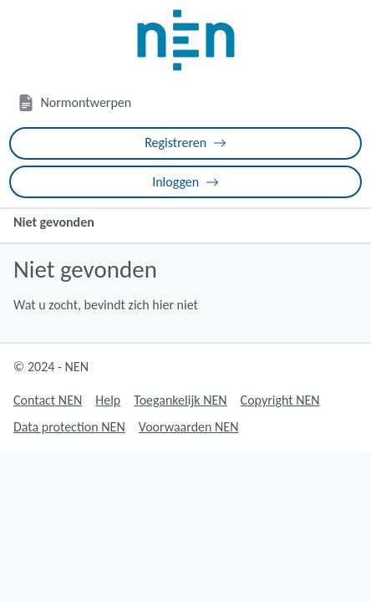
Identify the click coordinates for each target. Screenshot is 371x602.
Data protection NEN (69, 427)
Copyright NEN (280, 400)
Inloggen (185, 182)
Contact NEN (47, 400)
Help (107, 400)
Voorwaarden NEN (189, 427)
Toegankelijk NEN (180, 400)
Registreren (185, 142)
